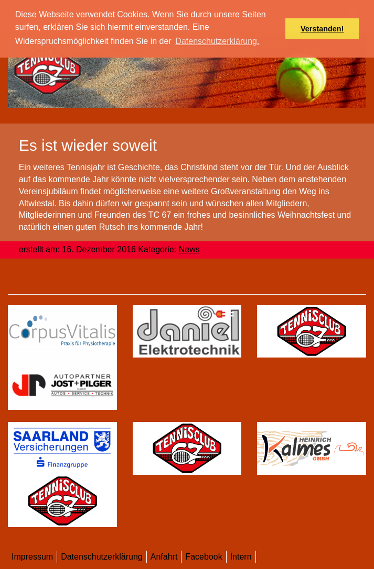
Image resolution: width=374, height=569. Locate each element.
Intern (241, 556)
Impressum (32, 556)
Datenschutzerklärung (102, 556)
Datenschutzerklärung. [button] (217, 41)
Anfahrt (164, 556)
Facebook (203, 556)
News (189, 249)
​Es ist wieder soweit (88, 145)
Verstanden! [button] (322, 29)
